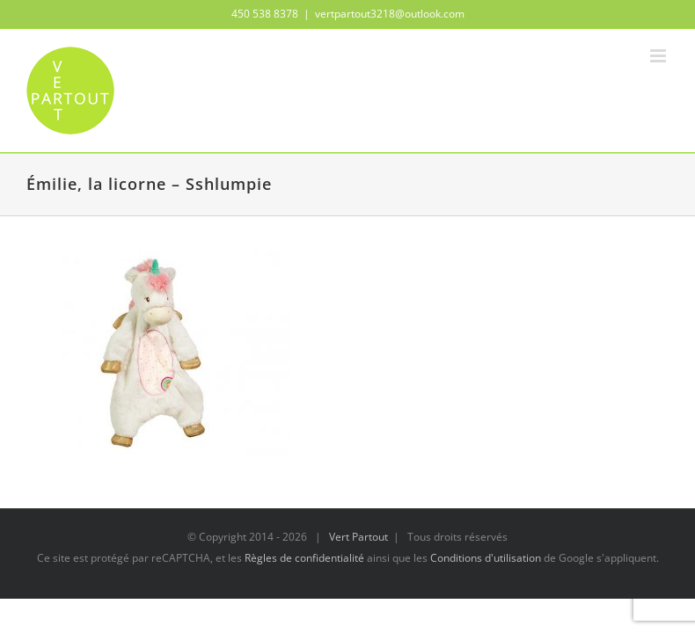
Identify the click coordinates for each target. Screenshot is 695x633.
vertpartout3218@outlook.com (390, 13)
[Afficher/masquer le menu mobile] (659, 56)
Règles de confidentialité (304, 557)
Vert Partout (358, 536)
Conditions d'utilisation (485, 557)
